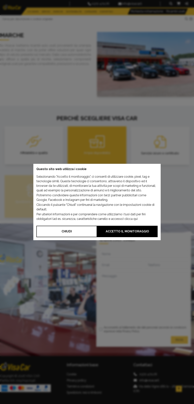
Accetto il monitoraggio (127, 231)
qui (135, 219)
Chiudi (67, 231)
